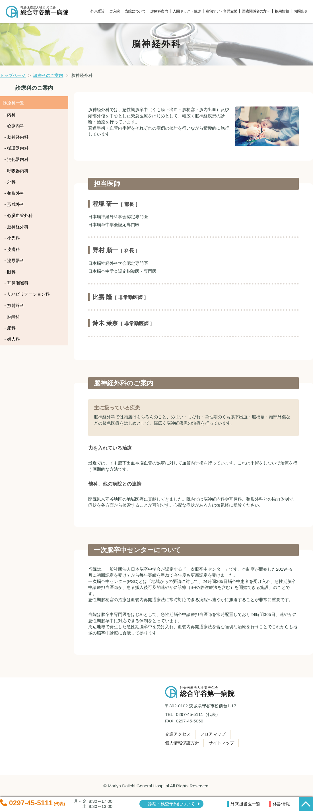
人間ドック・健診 (187, 11)
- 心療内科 (14, 125)
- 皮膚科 (12, 249)
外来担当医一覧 (245, 803)
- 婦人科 (12, 339)
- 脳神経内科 (16, 137)
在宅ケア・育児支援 (221, 11)
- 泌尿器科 (14, 260)
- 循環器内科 (16, 148)
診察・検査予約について (171, 803)
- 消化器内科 (16, 159)
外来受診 (97, 11)
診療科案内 (159, 11)
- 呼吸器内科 (16, 170)
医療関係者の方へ (256, 11)
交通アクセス (178, 734)
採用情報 (282, 11)
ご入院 (114, 11)
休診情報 (281, 803)
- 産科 (9, 327)
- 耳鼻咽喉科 (16, 282)
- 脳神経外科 (16, 226)
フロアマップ (213, 734)
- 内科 (9, 114)
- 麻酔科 (12, 316)
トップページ (13, 75)
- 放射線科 (14, 305)
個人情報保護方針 (182, 742)
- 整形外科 (14, 193)
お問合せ (301, 11)
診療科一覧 (13, 102)
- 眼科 (9, 271)
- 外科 (9, 181)
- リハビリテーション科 (27, 294)
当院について (135, 11)
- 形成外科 (14, 204)
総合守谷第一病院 (46, 11)
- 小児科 (12, 237)
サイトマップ (221, 742)
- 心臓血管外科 (18, 215)
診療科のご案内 (48, 75)
